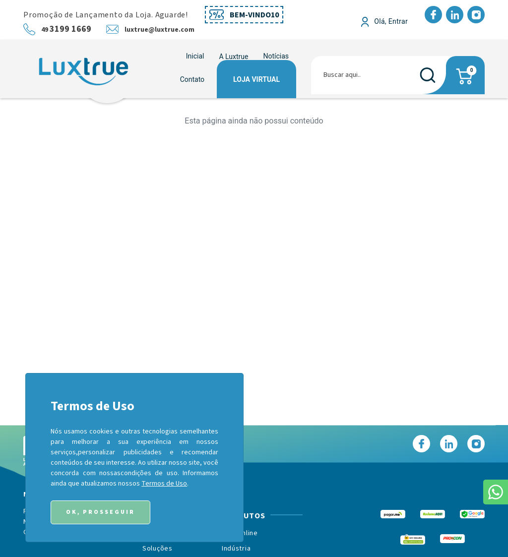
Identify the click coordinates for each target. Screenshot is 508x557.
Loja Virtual (256, 79)
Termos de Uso (164, 484)
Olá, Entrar (391, 21)
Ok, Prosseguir (100, 512)
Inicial (195, 56)
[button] (233, 56)
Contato (192, 79)
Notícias (276, 56)
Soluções (157, 549)
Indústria (236, 549)
